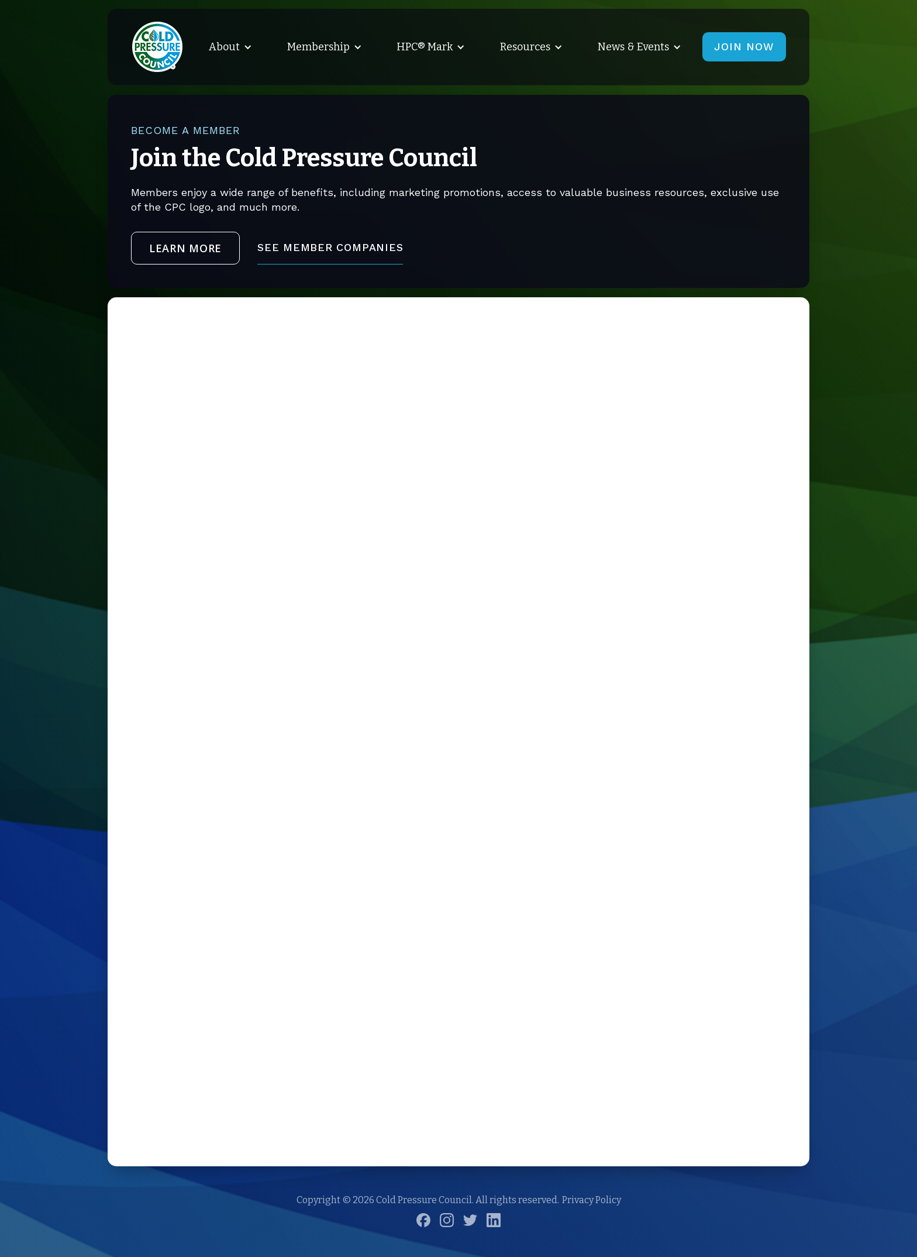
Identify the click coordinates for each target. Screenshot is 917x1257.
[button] (228, 47)
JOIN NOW (744, 46)
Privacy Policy (591, 1200)
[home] (157, 46)
